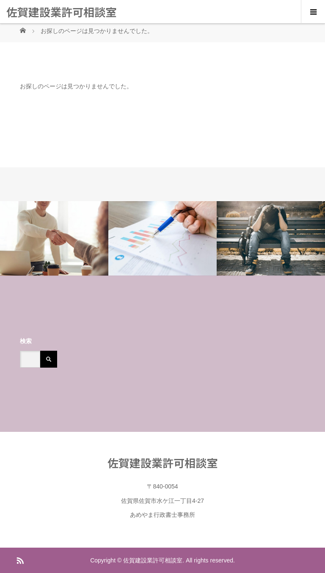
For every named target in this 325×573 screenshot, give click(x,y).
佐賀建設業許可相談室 (61, 11)
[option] (54, 238)
